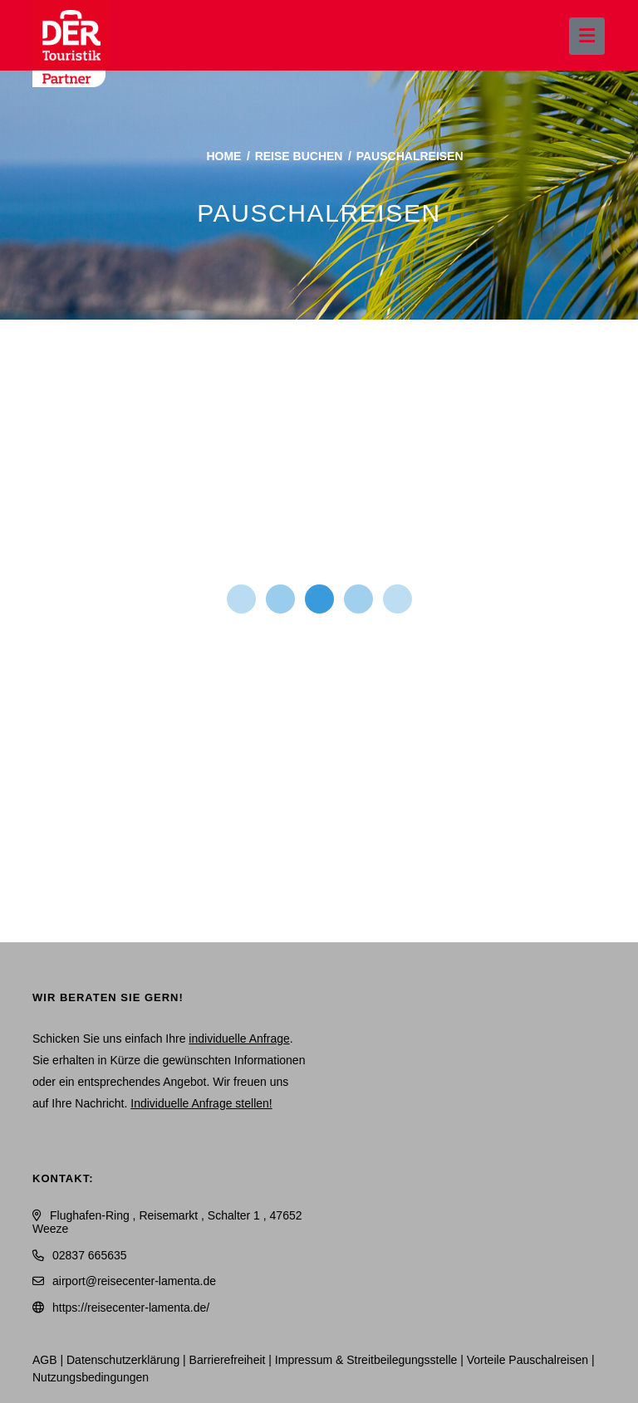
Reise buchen (299, 156)
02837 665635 (89, 1255)
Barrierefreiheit (227, 1359)
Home (223, 156)
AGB (44, 1359)
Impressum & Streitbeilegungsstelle (366, 1359)
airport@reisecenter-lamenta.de (134, 1281)
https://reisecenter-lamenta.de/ (130, 1307)
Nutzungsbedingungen (90, 1377)
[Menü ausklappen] (587, 36)
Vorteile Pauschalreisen (527, 1359)
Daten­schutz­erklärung (122, 1359)
